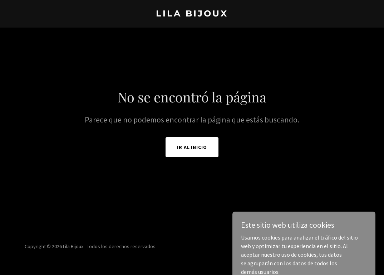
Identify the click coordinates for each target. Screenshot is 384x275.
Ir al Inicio (192, 147)
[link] (192, 14)
